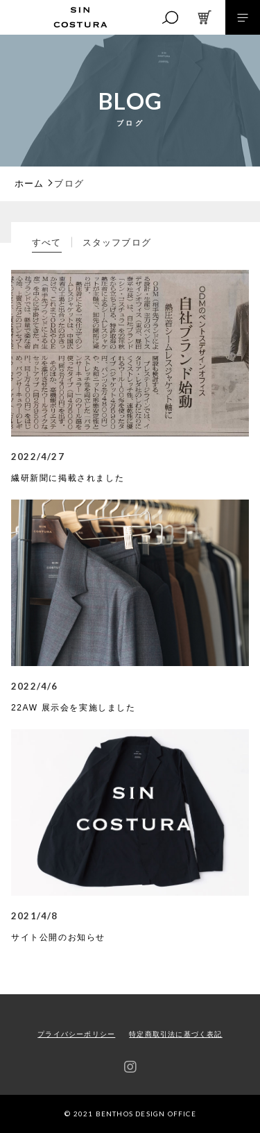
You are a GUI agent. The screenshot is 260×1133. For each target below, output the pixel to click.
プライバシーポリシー (76, 1034)
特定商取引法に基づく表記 (175, 1034)
